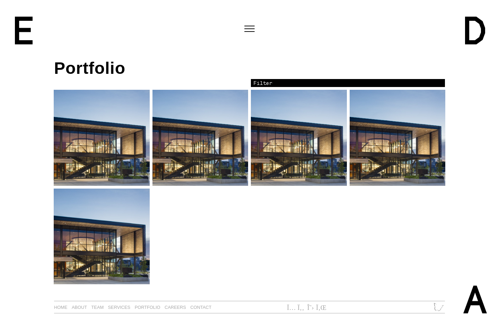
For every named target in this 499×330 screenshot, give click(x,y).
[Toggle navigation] (249, 29)
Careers (175, 307)
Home (60, 307)
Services (119, 307)
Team (97, 307)
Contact (200, 307)
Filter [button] (263, 83)
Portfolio (147, 307)
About (79, 307)
